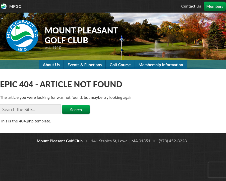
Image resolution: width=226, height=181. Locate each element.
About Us (51, 64)
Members (214, 6)
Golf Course (120, 64)
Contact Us (191, 6)
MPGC (15, 6)
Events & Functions (85, 64)
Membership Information (161, 64)
